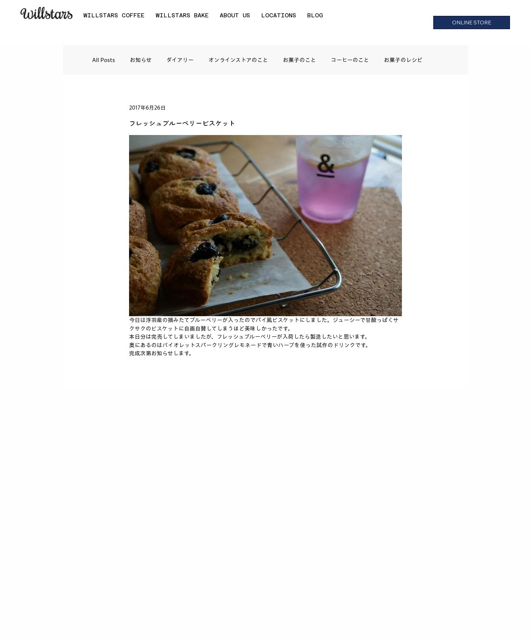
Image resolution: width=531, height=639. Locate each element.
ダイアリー (180, 60)
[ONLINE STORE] (471, 22)
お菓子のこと (299, 60)
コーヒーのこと (350, 60)
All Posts (103, 60)
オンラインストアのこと (238, 60)
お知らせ (141, 60)
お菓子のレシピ (403, 60)
